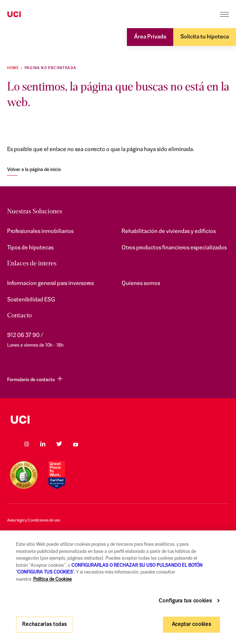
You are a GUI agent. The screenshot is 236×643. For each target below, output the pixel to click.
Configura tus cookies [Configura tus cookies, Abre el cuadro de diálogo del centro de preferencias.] (185, 601)
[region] (118, 586)
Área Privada (150, 37)
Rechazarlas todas (44, 624)
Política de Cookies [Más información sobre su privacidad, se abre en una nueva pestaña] (52, 579)
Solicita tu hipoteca (204, 37)
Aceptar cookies (191, 624)
